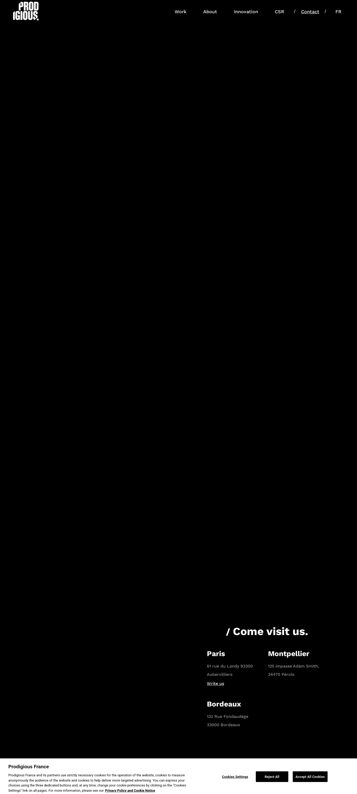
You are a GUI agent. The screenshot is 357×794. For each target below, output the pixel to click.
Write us (215, 683)
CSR (279, 11)
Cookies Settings (235, 778)
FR (338, 11)
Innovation (246, 11)
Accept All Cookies (310, 778)
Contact (310, 11)
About (210, 11)
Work (181, 11)
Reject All (272, 778)
